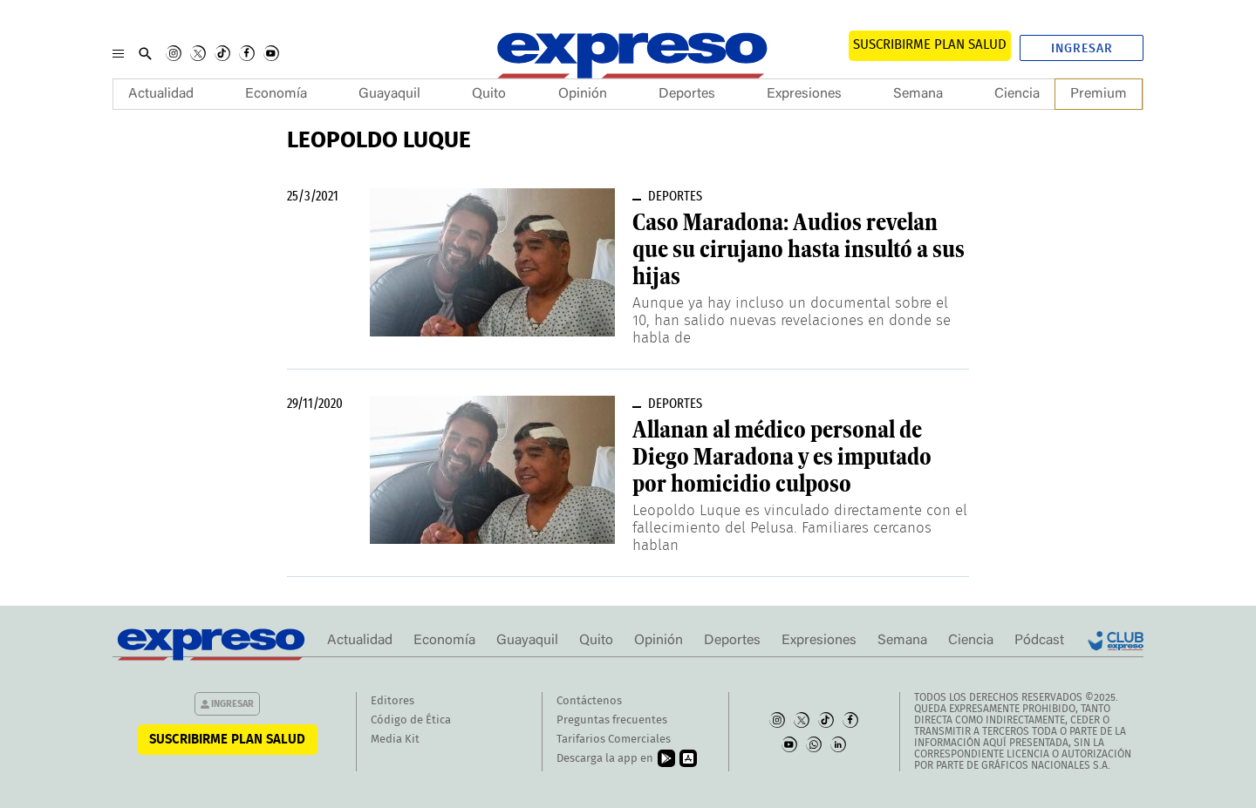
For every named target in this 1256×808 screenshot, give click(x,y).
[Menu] (118, 53)
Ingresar (1082, 49)
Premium (1098, 94)
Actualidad (161, 94)
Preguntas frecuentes (611, 720)
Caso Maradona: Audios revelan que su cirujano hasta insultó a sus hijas (798, 249)
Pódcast (1039, 641)
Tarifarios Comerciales (613, 739)
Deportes (687, 94)
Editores (392, 701)
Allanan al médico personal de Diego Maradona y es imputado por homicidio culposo (782, 457)
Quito (489, 94)
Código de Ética (411, 720)
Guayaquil (389, 94)
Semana (918, 94)
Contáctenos (589, 701)
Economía (276, 94)
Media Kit (395, 739)
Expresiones (804, 94)
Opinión (582, 94)
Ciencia (1017, 94)
